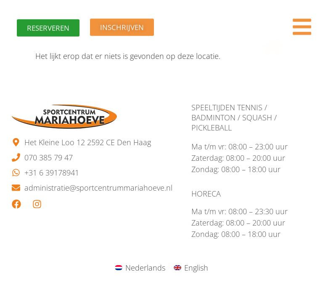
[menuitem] (140, 267)
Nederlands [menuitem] (145, 268)
